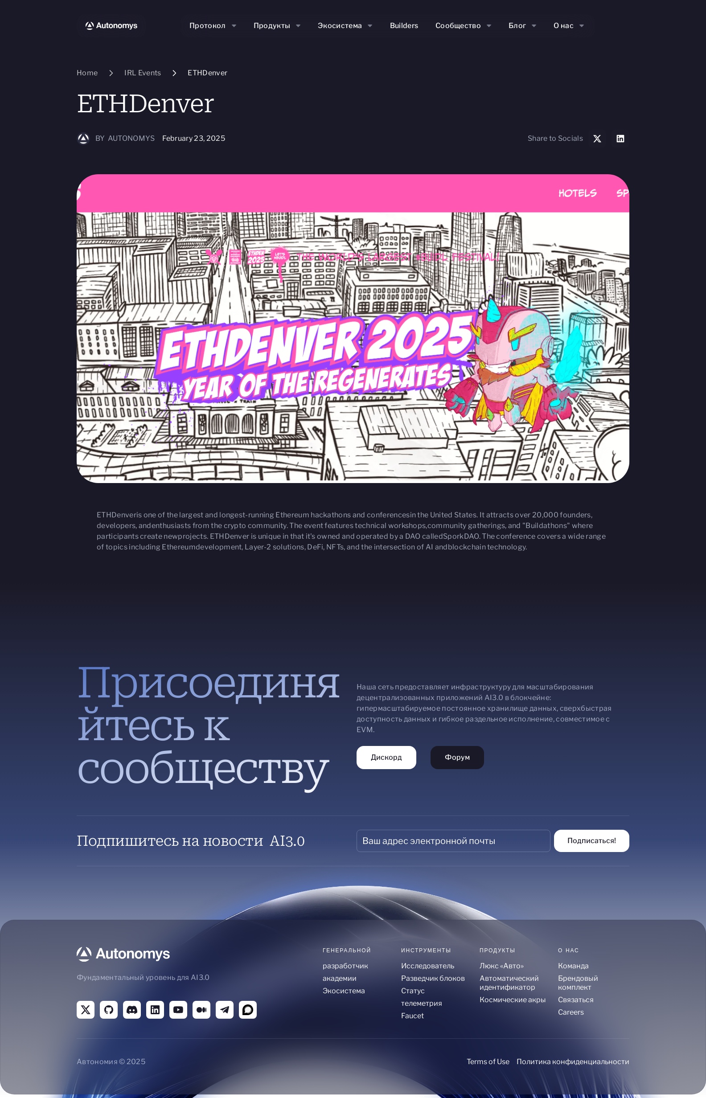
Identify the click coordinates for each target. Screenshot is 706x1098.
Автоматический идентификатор (509, 982)
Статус (413, 991)
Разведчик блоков (433, 978)
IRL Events (142, 73)
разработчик (345, 966)
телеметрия (421, 1003)
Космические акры (513, 1000)
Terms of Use (488, 1061)
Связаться (576, 1000)
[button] (214, 26)
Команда (573, 966)
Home (87, 73)
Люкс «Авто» (502, 966)
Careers (571, 1012)
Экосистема (344, 991)
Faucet (412, 1016)
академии (340, 978)
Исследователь (427, 966)
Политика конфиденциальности (573, 1061)
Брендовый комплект (578, 982)
